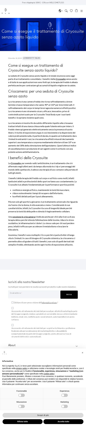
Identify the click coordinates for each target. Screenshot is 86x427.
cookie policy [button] (49, 374)
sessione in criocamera (23, 216)
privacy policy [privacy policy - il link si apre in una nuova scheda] (21, 368)
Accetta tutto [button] (63, 421)
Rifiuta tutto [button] (22, 421)
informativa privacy (49, 302)
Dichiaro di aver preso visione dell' (36, 302)
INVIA (69, 295)
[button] (66, 11)
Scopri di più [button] (43, 415)
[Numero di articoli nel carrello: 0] (76, 11)
